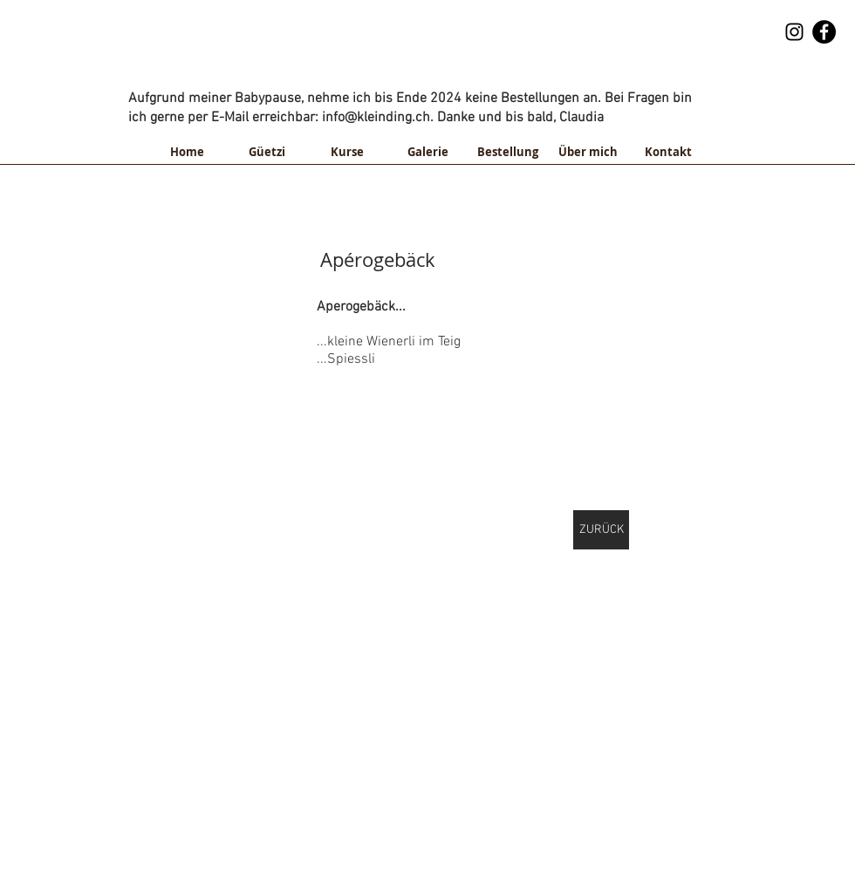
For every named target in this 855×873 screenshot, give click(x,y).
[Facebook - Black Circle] (824, 32)
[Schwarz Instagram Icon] (794, 32)
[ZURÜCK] (601, 529)
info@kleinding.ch (523, 72)
